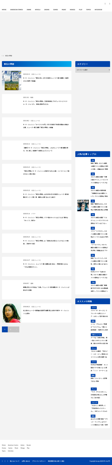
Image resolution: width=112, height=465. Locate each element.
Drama (46, 9)
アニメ (94, 348)
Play (80, 9)
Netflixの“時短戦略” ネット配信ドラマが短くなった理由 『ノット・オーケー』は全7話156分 (99, 368)
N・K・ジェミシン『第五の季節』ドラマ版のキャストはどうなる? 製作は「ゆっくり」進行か (45, 219)
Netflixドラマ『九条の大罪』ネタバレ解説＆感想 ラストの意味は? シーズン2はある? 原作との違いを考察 (99, 275)
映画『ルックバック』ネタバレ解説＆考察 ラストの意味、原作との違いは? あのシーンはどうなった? (99, 261)
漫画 (32, 283)
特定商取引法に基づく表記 (56, 461)
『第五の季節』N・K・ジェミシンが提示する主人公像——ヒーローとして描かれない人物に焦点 (46, 172)
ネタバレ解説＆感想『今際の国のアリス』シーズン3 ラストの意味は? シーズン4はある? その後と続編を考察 (99, 180)
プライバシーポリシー (39, 461)
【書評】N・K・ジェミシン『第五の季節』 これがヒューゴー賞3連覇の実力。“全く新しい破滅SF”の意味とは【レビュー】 (45, 149)
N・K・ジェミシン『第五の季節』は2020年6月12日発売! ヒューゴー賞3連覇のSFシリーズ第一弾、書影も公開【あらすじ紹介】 (46, 195)
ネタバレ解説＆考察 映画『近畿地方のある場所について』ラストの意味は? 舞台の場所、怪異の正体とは (99, 194)
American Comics (16, 9)
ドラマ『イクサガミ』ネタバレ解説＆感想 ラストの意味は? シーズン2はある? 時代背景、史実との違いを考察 (99, 234)
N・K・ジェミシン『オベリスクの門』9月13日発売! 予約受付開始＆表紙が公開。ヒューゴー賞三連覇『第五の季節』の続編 (46, 126)
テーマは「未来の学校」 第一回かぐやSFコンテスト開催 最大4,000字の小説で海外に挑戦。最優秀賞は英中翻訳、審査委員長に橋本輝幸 (99, 341)
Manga (72, 9)
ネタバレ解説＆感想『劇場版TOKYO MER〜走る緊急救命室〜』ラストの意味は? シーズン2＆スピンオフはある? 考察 (99, 288)
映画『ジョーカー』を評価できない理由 (99, 379)
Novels (37, 9)
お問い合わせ (26, 461)
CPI (109, 461)
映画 (32, 97)
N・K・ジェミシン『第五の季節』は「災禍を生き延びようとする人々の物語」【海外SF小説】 (45, 242)
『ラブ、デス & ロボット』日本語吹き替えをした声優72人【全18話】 (99, 394)
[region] (56, 32)
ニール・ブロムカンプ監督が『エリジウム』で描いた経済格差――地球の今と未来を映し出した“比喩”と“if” (99, 327)
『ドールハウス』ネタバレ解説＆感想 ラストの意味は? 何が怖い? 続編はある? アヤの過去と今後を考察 (99, 248)
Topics (88, 9)
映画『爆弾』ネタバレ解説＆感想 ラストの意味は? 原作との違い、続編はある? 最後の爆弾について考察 (99, 166)
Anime (29, 9)
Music (64, 9)
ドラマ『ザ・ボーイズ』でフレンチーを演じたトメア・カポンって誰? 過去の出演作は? (99, 314)
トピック (94, 402)
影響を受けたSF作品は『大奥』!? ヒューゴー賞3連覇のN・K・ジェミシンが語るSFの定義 (46, 288)
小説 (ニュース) (36, 74)
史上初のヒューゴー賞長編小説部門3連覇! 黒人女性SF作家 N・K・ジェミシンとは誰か (46, 312)
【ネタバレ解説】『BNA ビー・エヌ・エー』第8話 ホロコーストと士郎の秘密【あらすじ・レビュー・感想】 (99, 354)
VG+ (104, 461)
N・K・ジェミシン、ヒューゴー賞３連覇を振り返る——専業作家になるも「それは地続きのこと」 (45, 265)
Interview (98, 9)
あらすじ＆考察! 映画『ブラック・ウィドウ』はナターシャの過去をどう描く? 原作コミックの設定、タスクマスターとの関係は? (99, 422)
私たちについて (14, 461)
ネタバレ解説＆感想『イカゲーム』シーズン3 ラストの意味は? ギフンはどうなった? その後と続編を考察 (99, 221)
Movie (4, 9)
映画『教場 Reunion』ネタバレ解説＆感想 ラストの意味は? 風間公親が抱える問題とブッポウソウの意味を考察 (99, 207)
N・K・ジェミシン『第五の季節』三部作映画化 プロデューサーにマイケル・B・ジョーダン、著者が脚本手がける (45, 102)
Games (55, 9)
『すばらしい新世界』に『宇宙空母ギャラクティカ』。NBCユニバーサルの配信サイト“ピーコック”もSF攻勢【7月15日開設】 (99, 409)
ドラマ (33, 213)
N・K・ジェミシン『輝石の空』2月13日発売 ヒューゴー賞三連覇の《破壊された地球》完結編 (45, 79)
